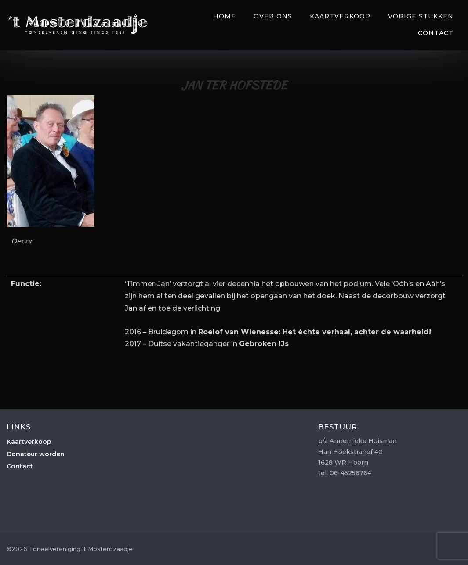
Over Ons (273, 16)
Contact (435, 33)
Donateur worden (36, 454)
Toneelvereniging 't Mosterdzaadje (78, 24)
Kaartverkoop (340, 16)
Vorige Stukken (420, 16)
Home (224, 16)
